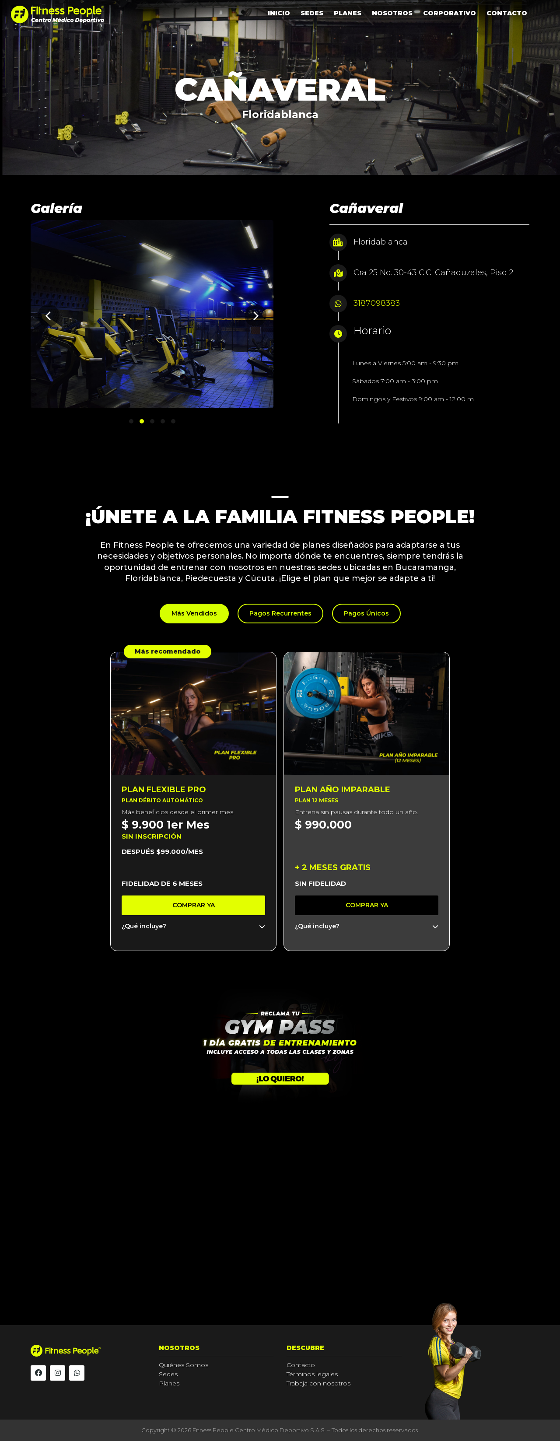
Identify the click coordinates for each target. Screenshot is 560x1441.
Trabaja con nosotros (318, 1383)
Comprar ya (193, 905)
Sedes (168, 1374)
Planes (169, 1383)
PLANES (347, 13)
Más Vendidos (194, 613)
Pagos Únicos (366, 613)
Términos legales (312, 1374)
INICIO (279, 13)
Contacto (301, 1365)
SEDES (312, 13)
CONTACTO (506, 13)
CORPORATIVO (449, 13)
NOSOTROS (392, 13)
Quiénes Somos (183, 1365)
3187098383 (377, 303)
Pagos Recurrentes (280, 613)
